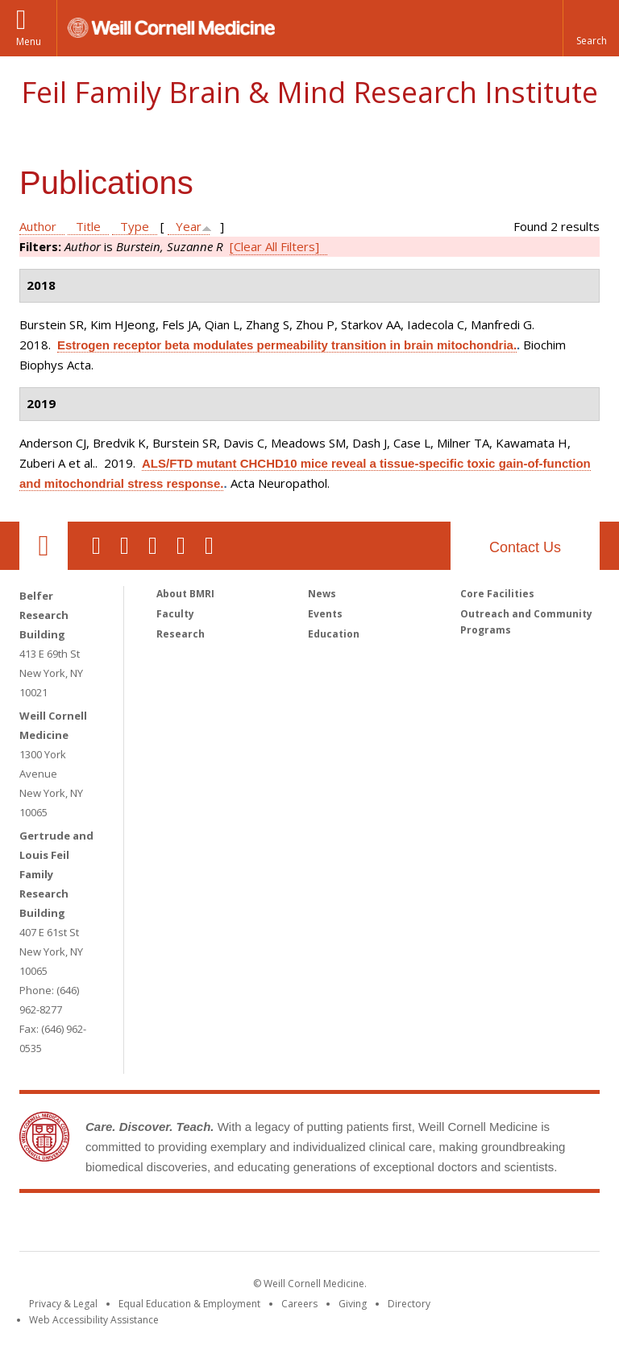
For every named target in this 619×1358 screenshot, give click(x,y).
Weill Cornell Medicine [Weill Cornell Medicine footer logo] (192, 1225)
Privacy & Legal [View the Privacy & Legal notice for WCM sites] (63, 1304)
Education (333, 634)
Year (188, 226)
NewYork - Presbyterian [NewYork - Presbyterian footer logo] (444, 1225)
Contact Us (525, 547)
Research (180, 634)
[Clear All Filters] (274, 246)
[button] (591, 28)
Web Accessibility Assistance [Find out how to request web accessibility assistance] (94, 1320)
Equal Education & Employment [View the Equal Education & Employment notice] (189, 1304)
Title (88, 226)
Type (134, 226)
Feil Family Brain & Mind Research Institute (309, 92)
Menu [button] (28, 41)
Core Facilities (497, 594)
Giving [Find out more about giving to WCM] (353, 1304)
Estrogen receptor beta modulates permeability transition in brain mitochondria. (287, 345)
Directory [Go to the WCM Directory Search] (409, 1304)
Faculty (175, 614)
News (322, 594)
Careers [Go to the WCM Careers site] (299, 1304)
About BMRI (185, 594)
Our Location (43, 546)
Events (325, 614)
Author (37, 226)
